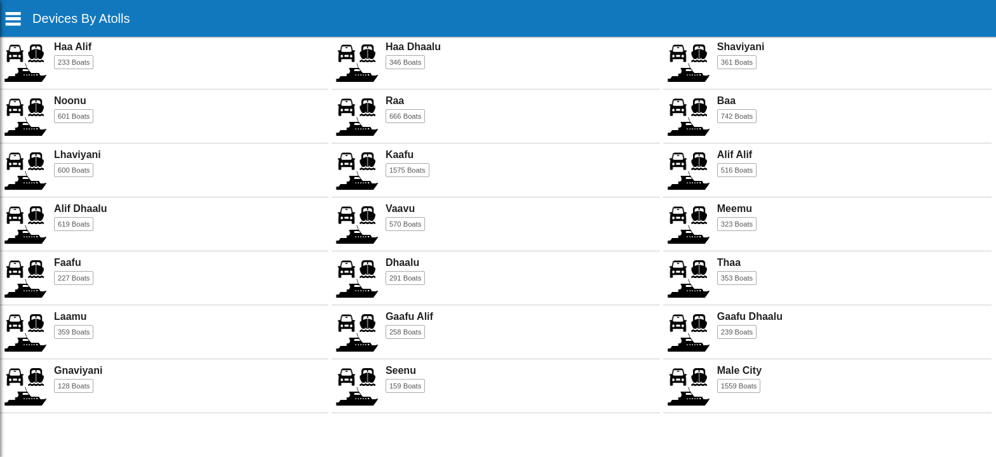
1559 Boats (739, 386)
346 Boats (405, 62)
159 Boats (405, 386)
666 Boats (405, 116)
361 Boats (737, 62)
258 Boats (405, 332)
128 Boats (74, 386)
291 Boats (405, 278)
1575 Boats (407, 170)
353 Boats (737, 278)
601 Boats (74, 116)
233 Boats (74, 62)
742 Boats (737, 116)
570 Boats (405, 224)
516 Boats (737, 170)
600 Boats (74, 170)
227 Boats (74, 278)
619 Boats (74, 224)
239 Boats (737, 332)
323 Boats (737, 224)
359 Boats (74, 332)
